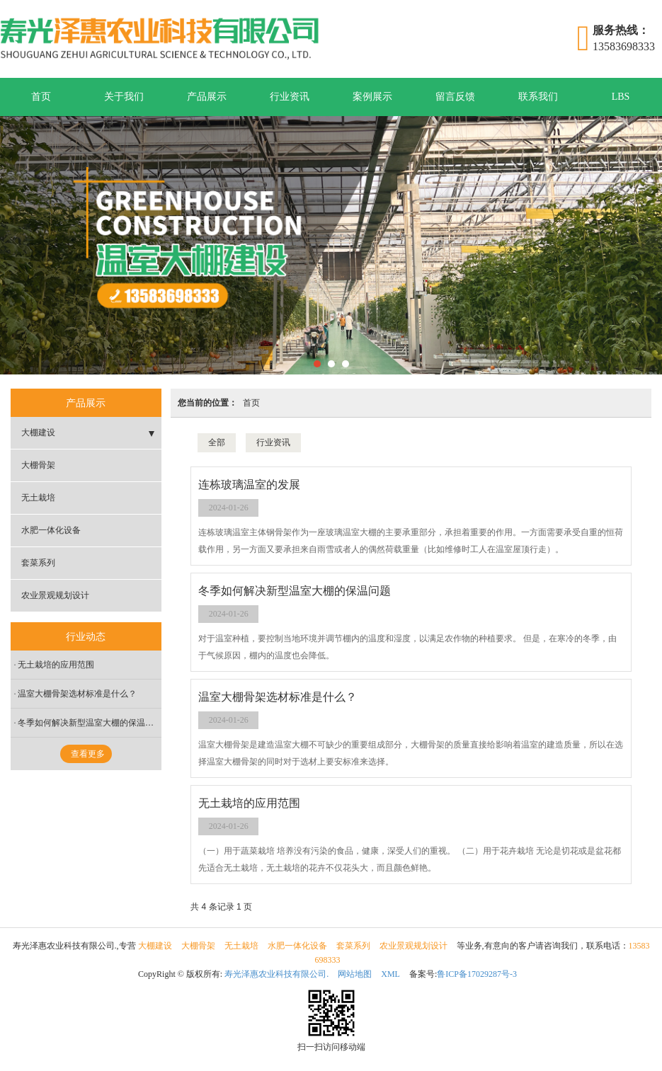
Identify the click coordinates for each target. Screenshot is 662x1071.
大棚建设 (38, 432)
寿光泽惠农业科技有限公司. (276, 974)
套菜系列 (38, 563)
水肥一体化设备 (51, 530)
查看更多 (88, 754)
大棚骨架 (38, 465)
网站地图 (355, 974)
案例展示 (372, 96)
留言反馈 (455, 96)
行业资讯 (289, 96)
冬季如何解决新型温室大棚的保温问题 (89, 723)
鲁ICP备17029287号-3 (477, 974)
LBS (621, 96)
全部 (216, 442)
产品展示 (207, 96)
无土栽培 (38, 498)
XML (390, 974)
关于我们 (124, 96)
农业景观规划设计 (55, 595)
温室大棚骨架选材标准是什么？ (77, 694)
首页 (41, 96)
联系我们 (538, 96)
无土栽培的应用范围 (56, 665)
